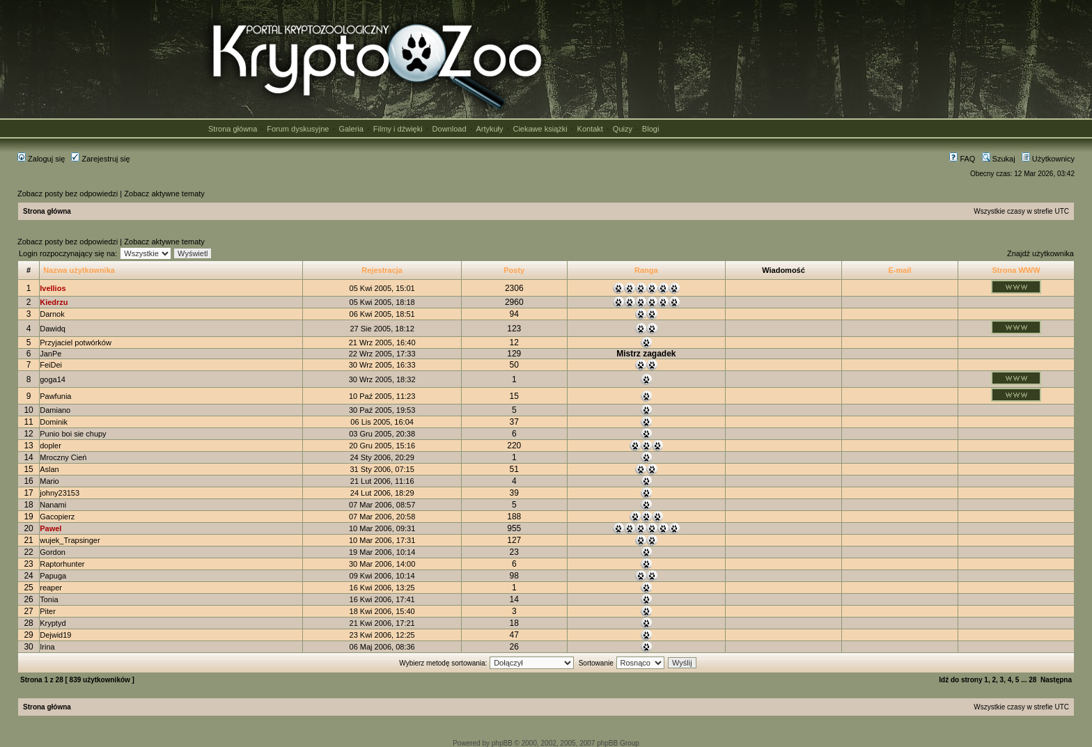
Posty (514, 270)
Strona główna (232, 129)
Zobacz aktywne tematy (164, 193)
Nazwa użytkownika (79, 270)
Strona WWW (1016, 270)
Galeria (350, 129)
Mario (49, 481)
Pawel (50, 528)
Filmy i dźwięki (398, 129)
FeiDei (51, 365)
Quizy (622, 129)
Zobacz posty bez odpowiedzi (67, 193)
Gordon (52, 552)
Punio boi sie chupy (73, 434)
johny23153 (59, 493)
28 (1032, 680)
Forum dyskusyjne (298, 129)
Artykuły (489, 129)
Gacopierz (57, 516)
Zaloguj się (41, 159)
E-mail (900, 270)
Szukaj (998, 159)
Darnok (52, 314)
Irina (47, 647)
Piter (48, 611)
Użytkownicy (1048, 159)
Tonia (49, 599)
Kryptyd (52, 623)
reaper (51, 587)
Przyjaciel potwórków (75, 342)
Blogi (650, 129)
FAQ (962, 159)
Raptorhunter (62, 564)
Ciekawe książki (540, 129)
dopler (50, 445)
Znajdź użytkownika (1040, 253)
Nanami (53, 505)
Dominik (54, 422)
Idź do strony (960, 680)
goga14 (52, 379)
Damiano (55, 410)
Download (449, 129)
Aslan (49, 469)
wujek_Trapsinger (70, 540)
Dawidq (52, 328)
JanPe (50, 353)
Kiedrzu (54, 302)
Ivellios (52, 288)
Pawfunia (55, 396)
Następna (1056, 680)
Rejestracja (382, 270)
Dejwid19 (55, 635)
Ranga (646, 270)
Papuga (53, 576)
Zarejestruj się (100, 159)
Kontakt (590, 129)
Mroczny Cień (63, 457)
